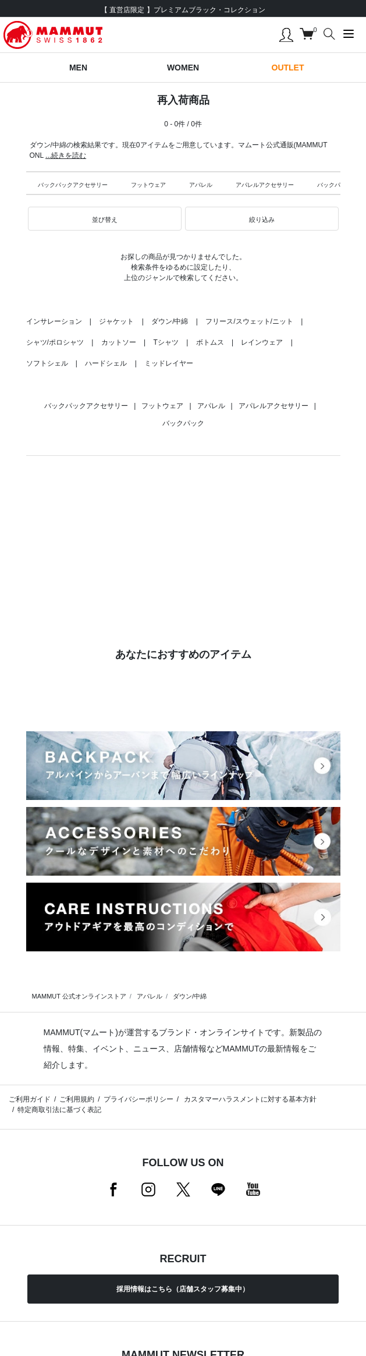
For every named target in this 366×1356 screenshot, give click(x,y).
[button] (105, 219)
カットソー (118, 342)
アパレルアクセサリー (265, 185)
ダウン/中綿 (169, 321)
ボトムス (210, 342)
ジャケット (116, 321)
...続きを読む (65, 155)
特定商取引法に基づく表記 (59, 1110)
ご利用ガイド (30, 1099)
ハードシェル (106, 363)
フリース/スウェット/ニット (249, 321)
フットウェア (148, 185)
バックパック (334, 185)
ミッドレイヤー (168, 363)
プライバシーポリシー (138, 1099)
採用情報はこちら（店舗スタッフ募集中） (182, 1289)
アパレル (200, 185)
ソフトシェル (47, 363)
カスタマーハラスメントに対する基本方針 (249, 1099)
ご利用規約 (76, 1099)
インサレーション (54, 321)
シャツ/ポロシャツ (55, 342)
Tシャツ (165, 342)
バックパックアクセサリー (73, 185)
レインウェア (262, 342)
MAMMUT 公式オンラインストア (79, 996)
